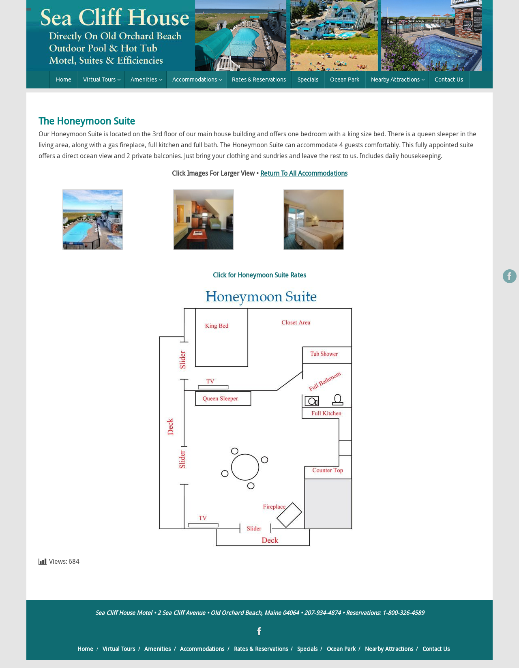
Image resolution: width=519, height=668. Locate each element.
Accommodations (202, 649)
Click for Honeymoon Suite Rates (259, 275)
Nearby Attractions (389, 649)
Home (85, 649)
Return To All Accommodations (303, 173)
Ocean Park (341, 649)
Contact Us (436, 649)
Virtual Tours (119, 649)
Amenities (157, 649)
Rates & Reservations (261, 649)
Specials (307, 649)
